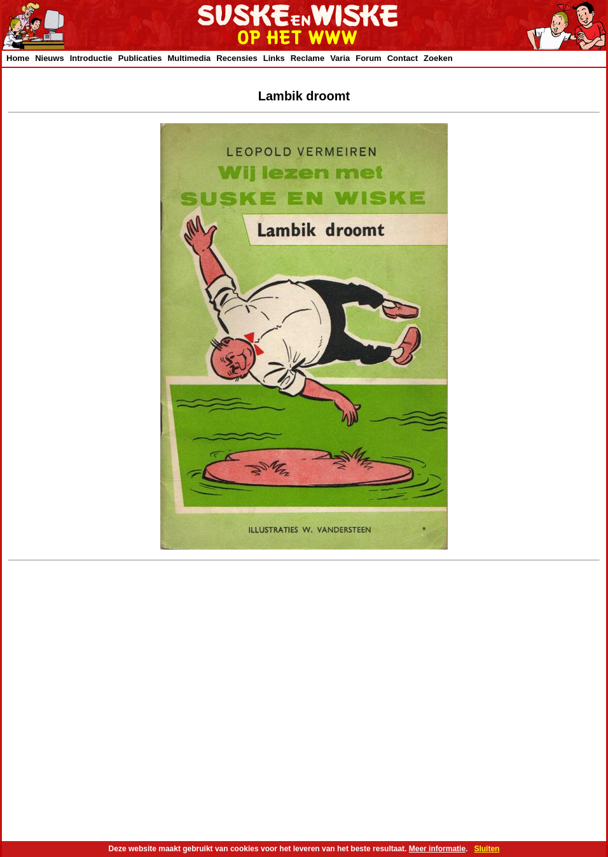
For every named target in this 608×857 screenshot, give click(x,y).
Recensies (236, 58)
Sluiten (486, 848)
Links (274, 58)
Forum (368, 58)
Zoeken (438, 58)
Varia (340, 58)
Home (17, 58)
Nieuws (49, 58)
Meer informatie (437, 848)
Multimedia (189, 58)
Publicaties (140, 58)
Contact (402, 58)
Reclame (307, 58)
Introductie (91, 58)
